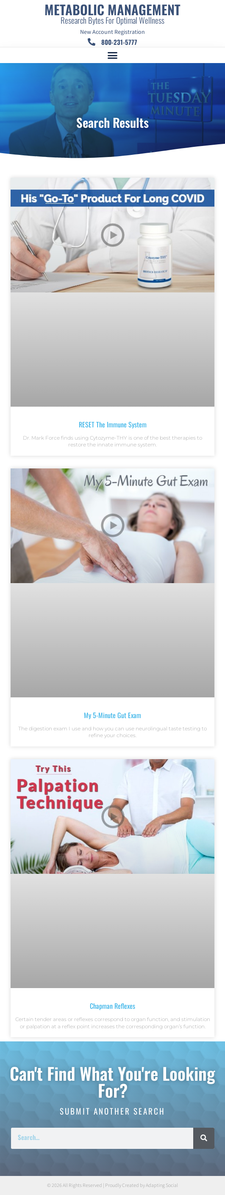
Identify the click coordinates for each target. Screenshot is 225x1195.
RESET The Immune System (113, 424)
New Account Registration (112, 32)
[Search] (203, 1138)
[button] (113, 55)
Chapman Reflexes (112, 1006)
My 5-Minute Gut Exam (112, 715)
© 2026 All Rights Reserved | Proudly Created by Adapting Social (112, 1185)
